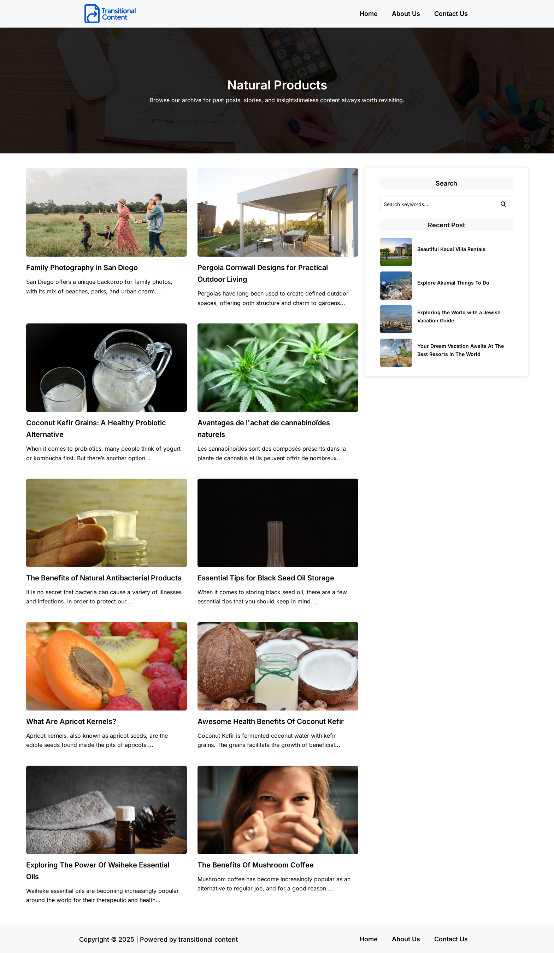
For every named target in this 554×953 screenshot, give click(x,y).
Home (369, 13)
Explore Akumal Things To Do (453, 283)
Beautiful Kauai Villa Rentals (451, 249)
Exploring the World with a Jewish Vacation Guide (459, 316)
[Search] (437, 204)
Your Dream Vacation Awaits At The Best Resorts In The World (460, 350)
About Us (406, 13)
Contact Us (451, 13)
